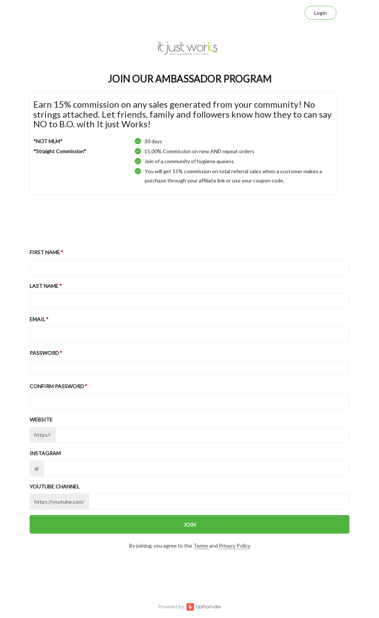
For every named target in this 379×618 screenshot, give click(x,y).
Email (37, 319)
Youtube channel (55, 486)
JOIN (190, 524)
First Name (45, 252)
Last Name (44, 286)
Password (44, 353)
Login (320, 13)
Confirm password (57, 386)
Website (41, 419)
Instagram (45, 453)
